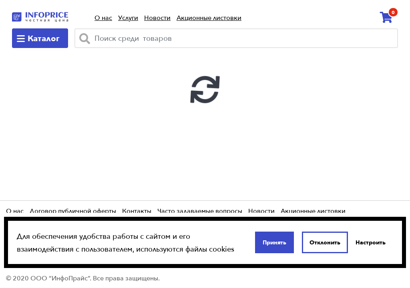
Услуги (128, 18)
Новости (157, 18)
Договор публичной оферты (73, 211)
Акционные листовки (209, 18)
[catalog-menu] (40, 38)
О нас (103, 18)
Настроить (371, 242)
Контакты (136, 211)
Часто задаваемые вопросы (199, 211)
